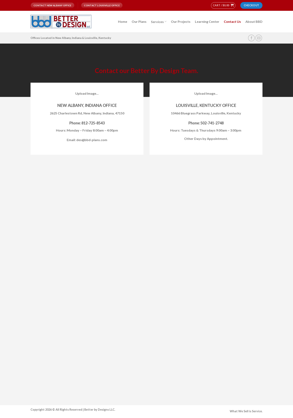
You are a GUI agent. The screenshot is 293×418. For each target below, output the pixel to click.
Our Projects (180, 21)
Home (122, 21)
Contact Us (232, 21)
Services (158, 21)
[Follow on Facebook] (251, 38)
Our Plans (139, 21)
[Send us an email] (258, 38)
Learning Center (207, 21)
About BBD (253, 21)
